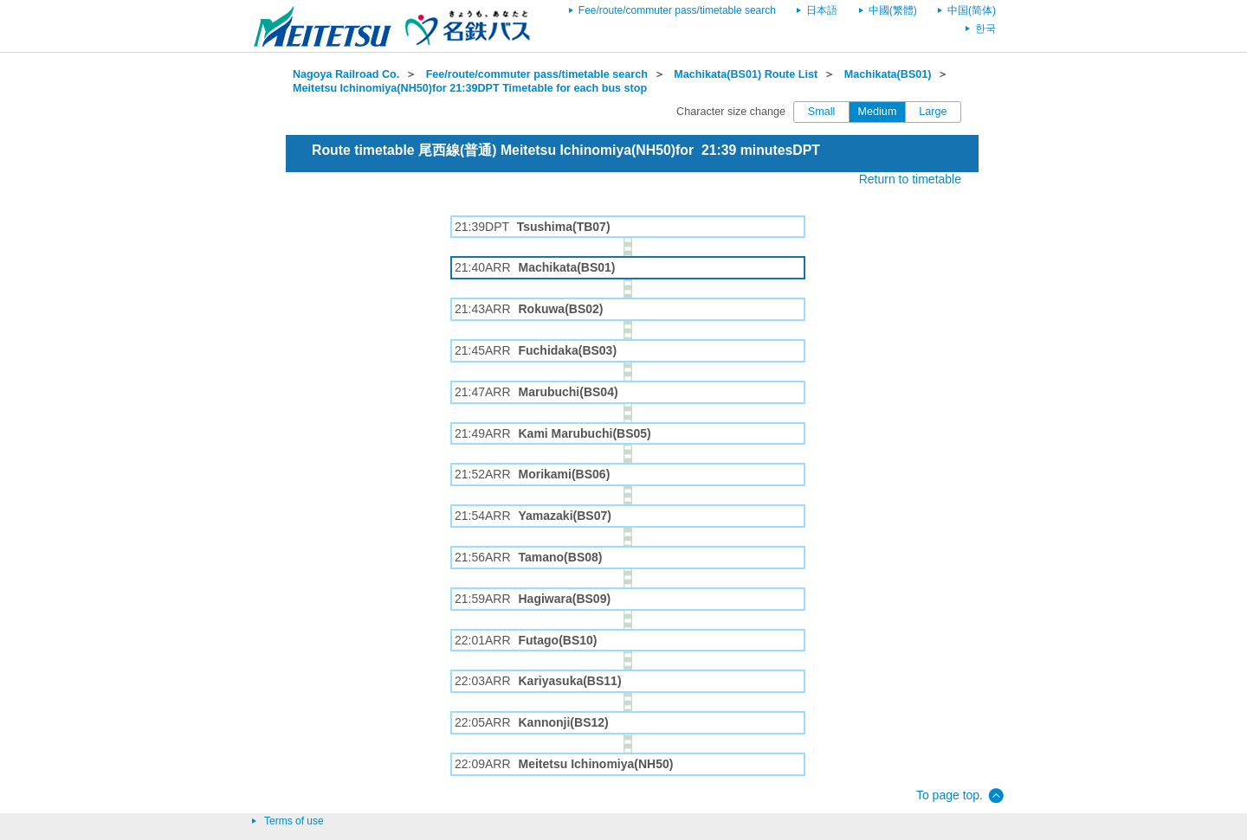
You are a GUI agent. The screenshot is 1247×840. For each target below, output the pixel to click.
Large (933, 112)
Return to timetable (910, 179)
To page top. (949, 795)
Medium (877, 112)
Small (822, 112)
